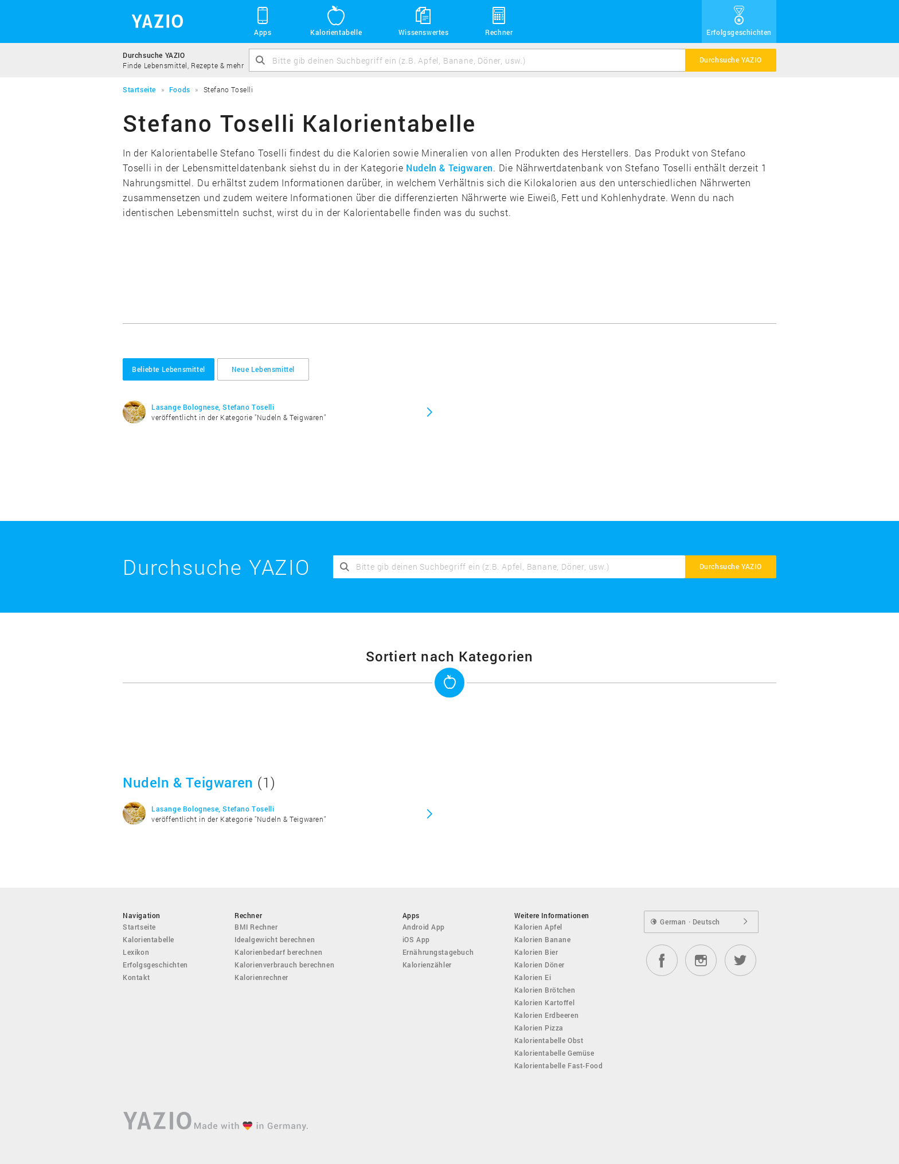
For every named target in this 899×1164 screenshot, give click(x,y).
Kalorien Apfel (538, 926)
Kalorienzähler (427, 964)
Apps (263, 21)
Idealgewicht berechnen (274, 939)
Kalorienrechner (261, 977)
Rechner (499, 21)
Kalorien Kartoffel (544, 1002)
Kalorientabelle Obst (549, 1040)
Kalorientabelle (336, 21)
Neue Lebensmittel (263, 369)
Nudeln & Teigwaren (449, 168)
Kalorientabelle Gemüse (554, 1052)
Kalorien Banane (542, 939)
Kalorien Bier (536, 952)
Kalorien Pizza (539, 1027)
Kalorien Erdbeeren (546, 1015)
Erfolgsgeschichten (739, 21)
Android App (423, 926)
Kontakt (136, 977)
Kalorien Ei (533, 977)
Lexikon (136, 952)
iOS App (416, 939)
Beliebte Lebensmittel (168, 369)
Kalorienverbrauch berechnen (284, 964)
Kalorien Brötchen (545, 989)
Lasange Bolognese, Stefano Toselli (212, 406)
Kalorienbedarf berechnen (278, 952)
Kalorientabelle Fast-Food (558, 1065)
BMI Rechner (256, 926)
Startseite (139, 926)
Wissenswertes (423, 21)
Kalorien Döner (539, 964)
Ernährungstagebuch (438, 952)
